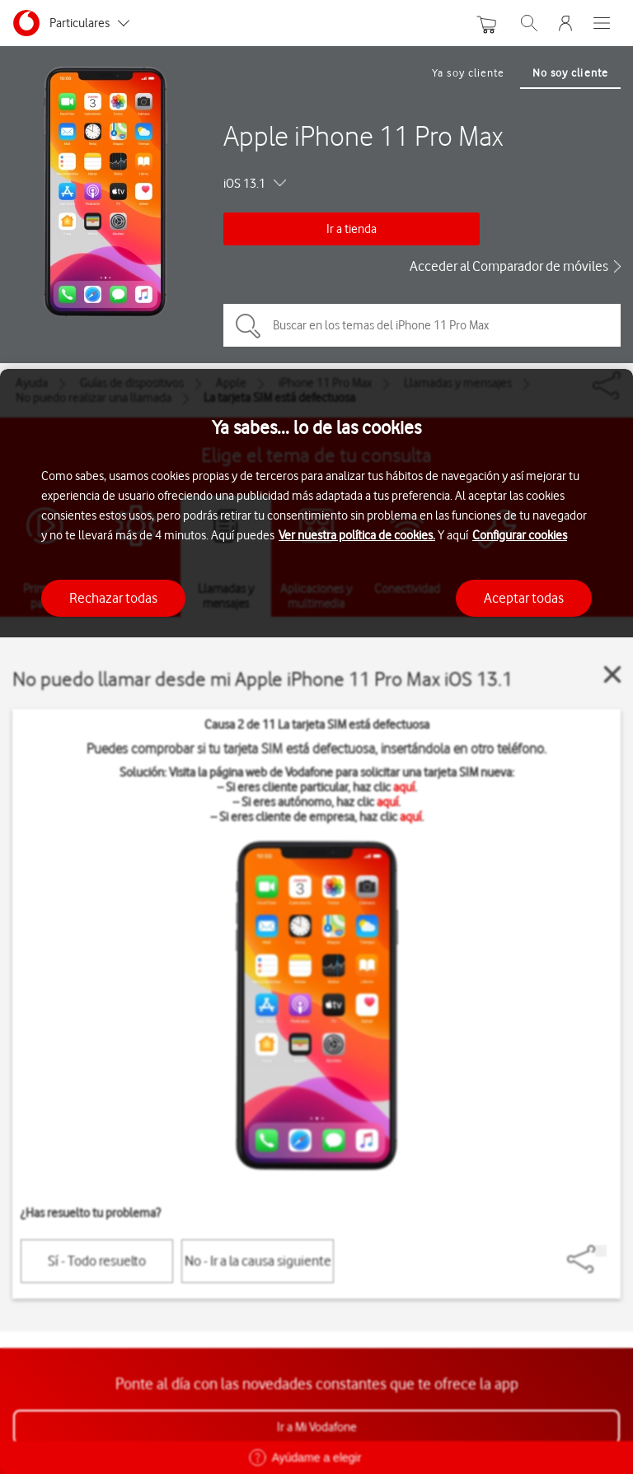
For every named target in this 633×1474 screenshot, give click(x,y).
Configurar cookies (519, 535)
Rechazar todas (113, 598)
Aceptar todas (524, 598)
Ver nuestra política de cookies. (357, 535)
